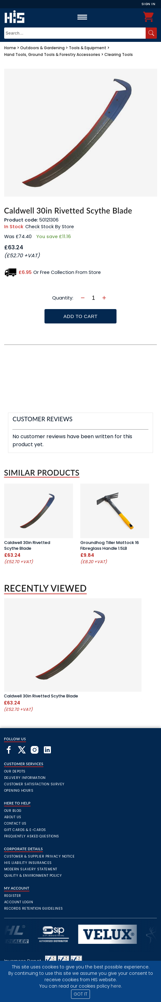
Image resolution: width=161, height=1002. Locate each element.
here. (116, 986)
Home (10, 47)
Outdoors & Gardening (42, 47)
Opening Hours (19, 790)
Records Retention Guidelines (33, 908)
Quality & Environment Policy (33, 875)
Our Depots (15, 771)
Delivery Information (25, 777)
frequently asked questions (31, 836)
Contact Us (15, 823)
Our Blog (13, 810)
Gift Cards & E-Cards (25, 829)
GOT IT (80, 994)
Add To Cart (80, 316)
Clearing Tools (118, 54)
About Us (12, 817)
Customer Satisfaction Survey (34, 784)
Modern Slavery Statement (30, 869)
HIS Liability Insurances (28, 862)
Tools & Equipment (87, 47)
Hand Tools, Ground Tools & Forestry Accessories (52, 54)
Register (12, 895)
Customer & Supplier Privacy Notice (39, 856)
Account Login (18, 902)
